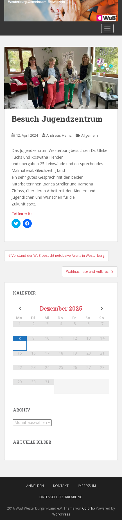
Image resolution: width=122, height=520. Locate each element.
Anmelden (35, 485)
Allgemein (89, 135)
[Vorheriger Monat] (20, 308)
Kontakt (61, 485)
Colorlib (88, 508)
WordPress (61, 514)
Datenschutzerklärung (61, 497)
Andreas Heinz (59, 135)
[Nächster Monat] (102, 308)
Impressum (87, 485)
